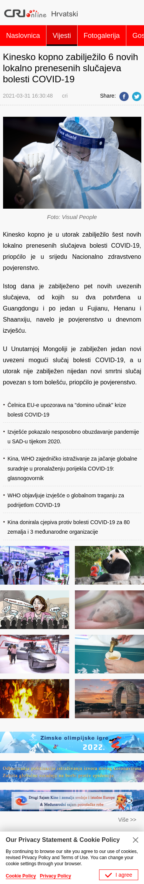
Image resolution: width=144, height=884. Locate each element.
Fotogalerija (102, 35)
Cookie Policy (21, 876)
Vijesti (62, 35)
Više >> (127, 820)
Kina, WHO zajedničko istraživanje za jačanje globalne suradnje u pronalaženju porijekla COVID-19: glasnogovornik (72, 468)
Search (133, 13)
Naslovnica (23, 35)
